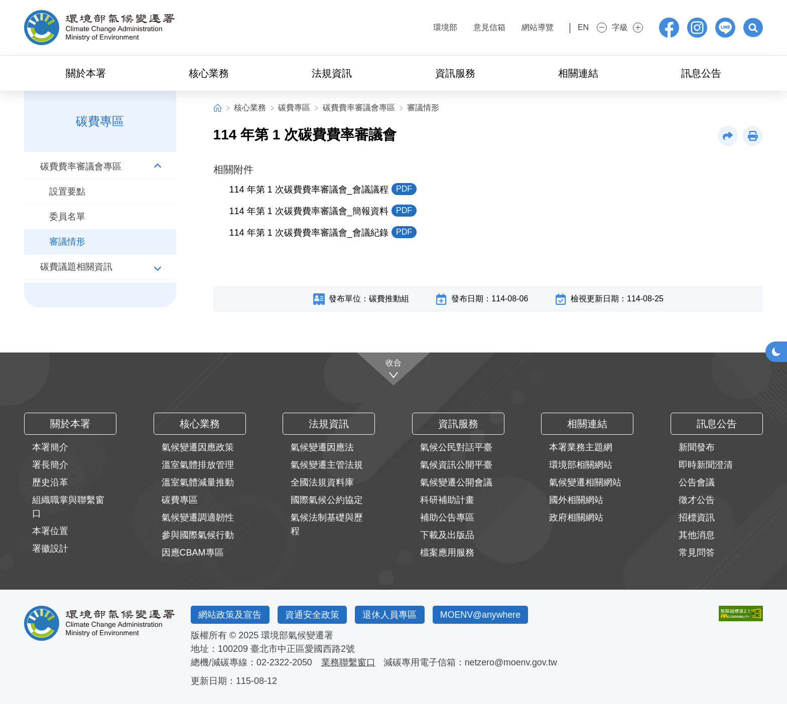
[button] (753, 28)
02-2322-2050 (284, 662)
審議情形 (423, 107)
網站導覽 (521, 27)
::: (399, 26)
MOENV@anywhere (483, 615)
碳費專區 (294, 107)
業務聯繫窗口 (349, 662)
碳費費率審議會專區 (359, 107)
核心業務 (250, 107)
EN (574, 27)
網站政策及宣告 (230, 615)
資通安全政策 (313, 615)
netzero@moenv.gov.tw (512, 662)
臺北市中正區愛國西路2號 (302, 649)
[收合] (394, 368)
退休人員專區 (391, 615)
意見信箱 (473, 27)
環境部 (429, 27)
